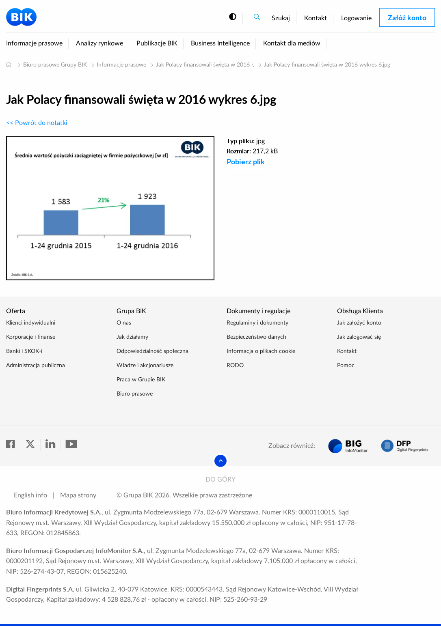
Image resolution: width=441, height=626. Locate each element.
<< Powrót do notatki (36, 123)
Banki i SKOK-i (24, 351)
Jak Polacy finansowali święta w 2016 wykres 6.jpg (327, 65)
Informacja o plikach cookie (261, 351)
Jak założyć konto (359, 323)
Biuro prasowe (135, 394)
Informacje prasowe (34, 43)
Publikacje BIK (156, 43)
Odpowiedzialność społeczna (152, 351)
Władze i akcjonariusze (145, 365)
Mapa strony (78, 495)
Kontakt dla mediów (291, 43)
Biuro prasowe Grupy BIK (55, 65)
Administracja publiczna (35, 365)
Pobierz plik (246, 161)
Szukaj (281, 18)
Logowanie (356, 18)
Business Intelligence (220, 43)
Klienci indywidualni (30, 323)
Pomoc (346, 365)
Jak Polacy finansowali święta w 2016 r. (205, 65)
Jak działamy (132, 337)
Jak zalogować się (359, 337)
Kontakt (315, 18)
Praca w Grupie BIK (141, 380)
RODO (235, 365)
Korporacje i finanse (30, 337)
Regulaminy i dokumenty (257, 323)
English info (30, 495)
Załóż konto (407, 17)
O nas (124, 323)
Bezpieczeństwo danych (256, 337)
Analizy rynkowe (99, 43)
